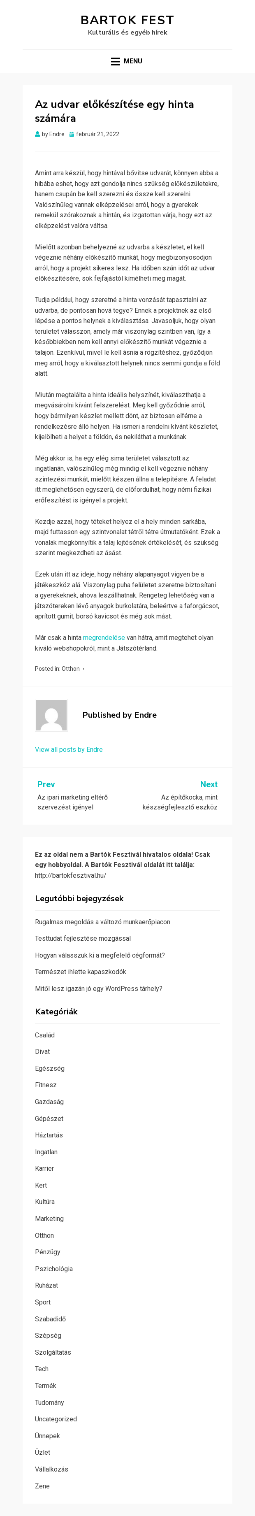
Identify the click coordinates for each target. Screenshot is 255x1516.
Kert (41, 1185)
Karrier (44, 1168)
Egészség (50, 1068)
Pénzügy (47, 1252)
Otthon (71, 668)
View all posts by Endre (69, 749)
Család (45, 1035)
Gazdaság (49, 1102)
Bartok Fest (128, 20)
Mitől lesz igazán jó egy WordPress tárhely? (98, 989)
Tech (42, 1369)
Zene (42, 1486)
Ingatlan (46, 1152)
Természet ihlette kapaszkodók (80, 972)
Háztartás (49, 1135)
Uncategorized (56, 1419)
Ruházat (46, 1285)
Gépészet (49, 1119)
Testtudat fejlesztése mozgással (83, 938)
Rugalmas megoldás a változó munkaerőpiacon (102, 922)
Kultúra (45, 1202)
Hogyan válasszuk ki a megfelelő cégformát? (100, 955)
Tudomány (49, 1403)
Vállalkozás (51, 1469)
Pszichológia (54, 1269)
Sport (43, 1302)
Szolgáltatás (53, 1352)
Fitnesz (46, 1085)
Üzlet (42, 1452)
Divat (42, 1052)
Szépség (48, 1335)
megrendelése (104, 638)
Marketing (49, 1219)
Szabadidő (50, 1319)
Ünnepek (47, 1436)
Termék (45, 1386)
